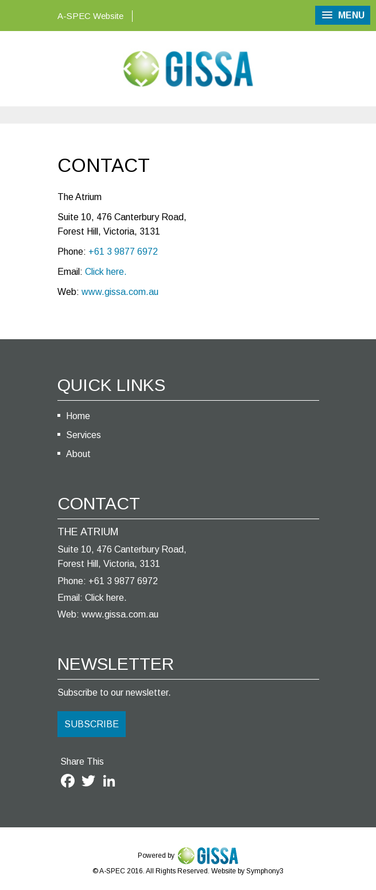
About (78, 454)
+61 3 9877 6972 (123, 251)
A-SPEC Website (90, 16)
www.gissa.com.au (120, 292)
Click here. (106, 272)
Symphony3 (265, 871)
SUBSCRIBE (91, 724)
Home (78, 416)
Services (83, 435)
